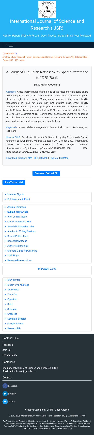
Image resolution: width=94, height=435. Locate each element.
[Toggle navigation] (9, 45)
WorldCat (12, 294)
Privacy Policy (9, 355)
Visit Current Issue (17, 216)
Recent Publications (17, 236)
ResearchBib (14, 328)
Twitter (8, 401)
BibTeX (44, 158)
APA (30, 158)
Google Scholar (15, 323)
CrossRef (12, 314)
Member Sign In (15, 194)
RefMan (64, 158)
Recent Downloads (17, 241)
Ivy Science (13, 289)
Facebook (9, 385)
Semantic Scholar (16, 318)
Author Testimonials (18, 246)
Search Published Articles (20, 226)
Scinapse (12, 309)
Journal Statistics (16, 207)
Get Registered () (18, 199)
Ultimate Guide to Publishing (22, 250)
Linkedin (9, 393)
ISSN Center (13, 280)
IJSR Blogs (13, 255)
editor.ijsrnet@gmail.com (23, 371)
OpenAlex (12, 299)
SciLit (10, 304)
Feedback (7, 345)
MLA (36, 158)
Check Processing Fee (19, 221)
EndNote (53, 158)
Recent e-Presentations (19, 260)
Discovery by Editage (18, 285)
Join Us (6, 350)
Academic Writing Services (21, 231)
